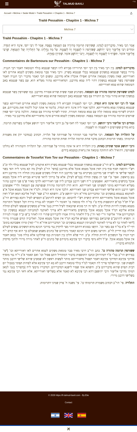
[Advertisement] (68, 299)
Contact (68, 402)
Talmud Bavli (68, 3)
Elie (87, 395)
